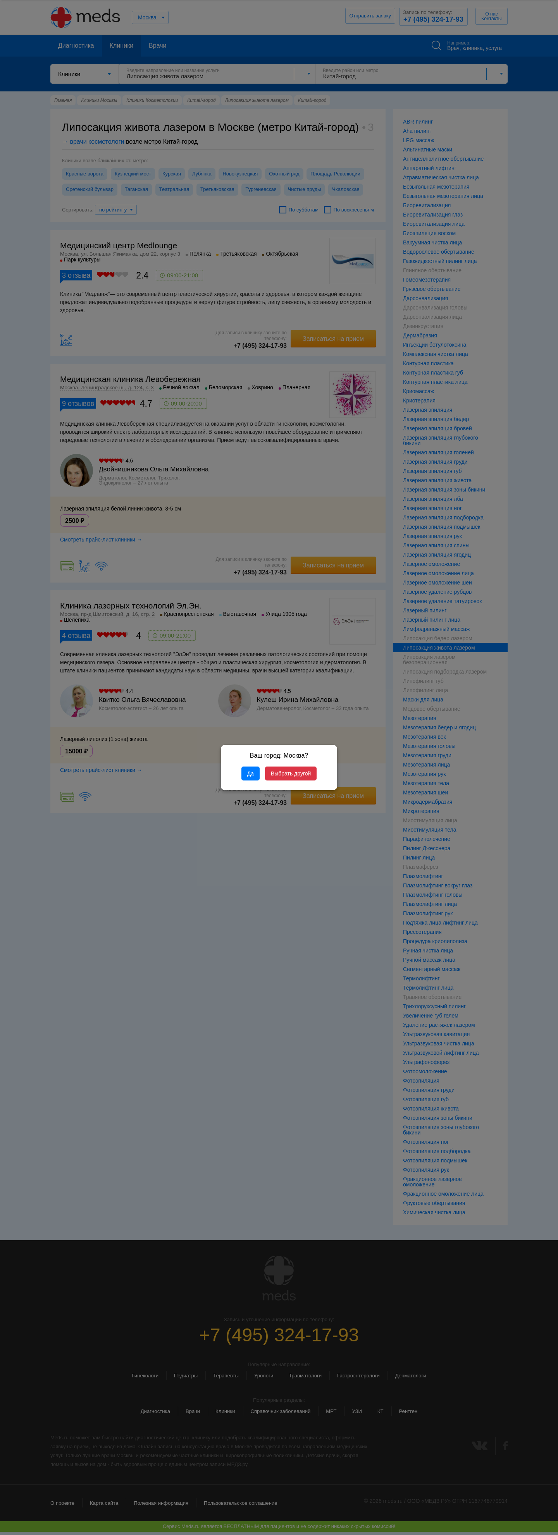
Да (250, 773)
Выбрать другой (291, 773)
